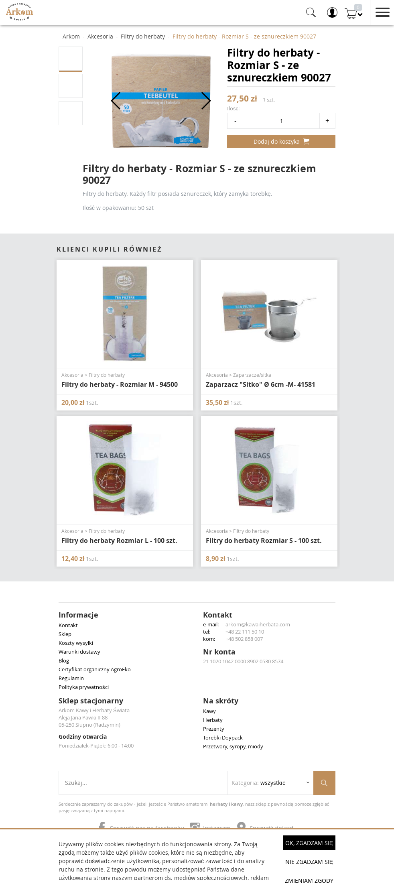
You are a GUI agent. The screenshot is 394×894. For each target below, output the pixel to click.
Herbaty (213, 719)
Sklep (65, 634)
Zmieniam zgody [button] (309, 880)
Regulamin (71, 678)
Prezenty (213, 728)
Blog (64, 660)
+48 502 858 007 (244, 638)
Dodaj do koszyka (281, 141)
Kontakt (68, 625)
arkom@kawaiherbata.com (257, 624)
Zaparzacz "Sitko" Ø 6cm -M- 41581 (260, 384)
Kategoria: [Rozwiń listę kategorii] (259, 782)
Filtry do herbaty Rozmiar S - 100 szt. (264, 540)
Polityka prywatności (84, 687)
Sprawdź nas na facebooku (141, 828)
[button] (116, 101)
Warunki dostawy (79, 651)
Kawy (209, 711)
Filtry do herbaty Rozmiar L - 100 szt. (119, 540)
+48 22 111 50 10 (244, 631)
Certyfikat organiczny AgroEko (95, 669)
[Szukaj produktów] (324, 783)
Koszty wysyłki (76, 642)
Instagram (211, 828)
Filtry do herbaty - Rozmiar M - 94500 (119, 384)
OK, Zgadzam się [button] (309, 843)
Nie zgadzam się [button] (309, 862)
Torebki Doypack (223, 737)
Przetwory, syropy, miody (233, 746)
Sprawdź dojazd (265, 828)
